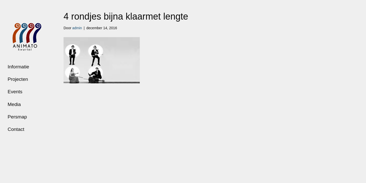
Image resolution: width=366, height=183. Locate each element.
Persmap (17, 116)
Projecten (18, 79)
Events (15, 91)
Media (14, 104)
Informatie (18, 66)
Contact (16, 129)
